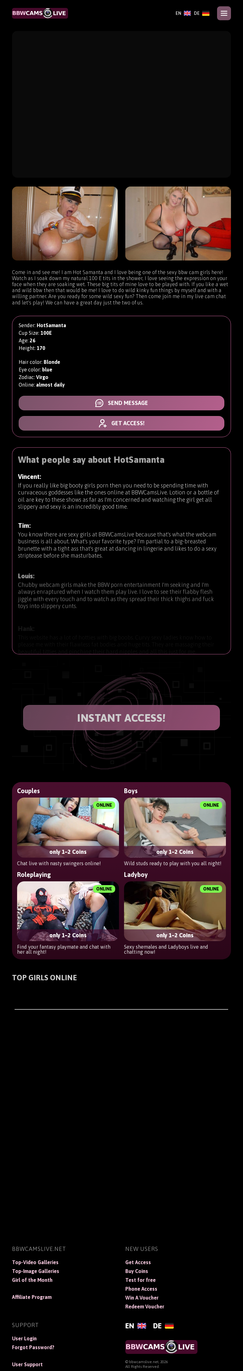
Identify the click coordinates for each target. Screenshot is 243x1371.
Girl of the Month (32, 1280)
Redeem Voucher (144, 1306)
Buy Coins (136, 1271)
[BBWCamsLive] (40, 13)
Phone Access (141, 1289)
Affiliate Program (32, 1297)
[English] (183, 13)
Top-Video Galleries (35, 1262)
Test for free (140, 1280)
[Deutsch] (201, 13)
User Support (27, 1364)
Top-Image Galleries (35, 1271)
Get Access (138, 1262)
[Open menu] (224, 13)
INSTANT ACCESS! (121, 718)
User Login (24, 1338)
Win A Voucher (142, 1297)
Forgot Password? (33, 1347)
